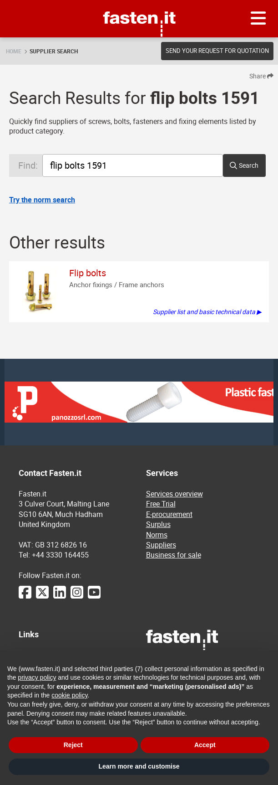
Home (13, 51)
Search (248, 165)
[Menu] (258, 18)
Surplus (158, 524)
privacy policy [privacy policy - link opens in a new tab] (37, 677)
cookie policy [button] (69, 695)
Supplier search (54, 51)
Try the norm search (42, 200)
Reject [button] (73, 745)
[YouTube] (94, 597)
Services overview (174, 494)
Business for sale (173, 555)
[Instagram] (77, 597)
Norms (156, 535)
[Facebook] (25, 597)
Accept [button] (205, 745)
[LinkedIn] (59, 597)
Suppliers (161, 545)
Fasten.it (139, 3)
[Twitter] (42, 597)
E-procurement (169, 514)
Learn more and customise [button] (138, 766)
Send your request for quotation (217, 50)
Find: (28, 165)
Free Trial (161, 504)
